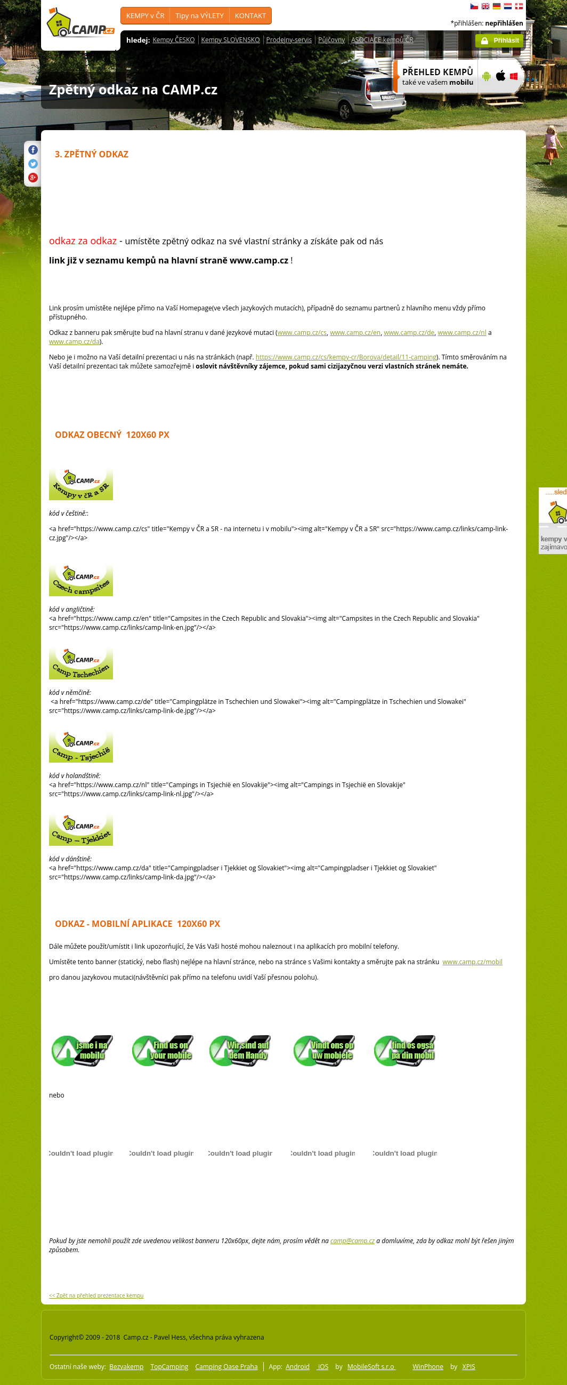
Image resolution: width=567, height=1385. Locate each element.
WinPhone (428, 1366)
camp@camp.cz (352, 1240)
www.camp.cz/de (409, 332)
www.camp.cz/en (355, 332)
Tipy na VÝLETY (199, 15)
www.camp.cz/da (74, 341)
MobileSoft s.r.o (371, 1366)
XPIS (469, 1366)
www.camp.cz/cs (302, 332)
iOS (322, 1366)
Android (298, 1366)
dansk (519, 6)
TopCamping (170, 1366)
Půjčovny (331, 39)
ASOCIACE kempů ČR (382, 39)
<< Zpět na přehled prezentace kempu (96, 1295)
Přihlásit (506, 40)
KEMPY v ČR (145, 15)
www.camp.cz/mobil (473, 961)
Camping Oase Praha (226, 1366)
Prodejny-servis (289, 39)
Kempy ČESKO (173, 39)
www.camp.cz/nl (462, 332)
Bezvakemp (126, 1366)
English (485, 6)
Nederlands (508, 6)
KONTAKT (250, 15)
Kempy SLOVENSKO (230, 39)
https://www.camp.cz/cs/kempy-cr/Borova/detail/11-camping (346, 357)
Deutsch (496, 6)
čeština (474, 6)
